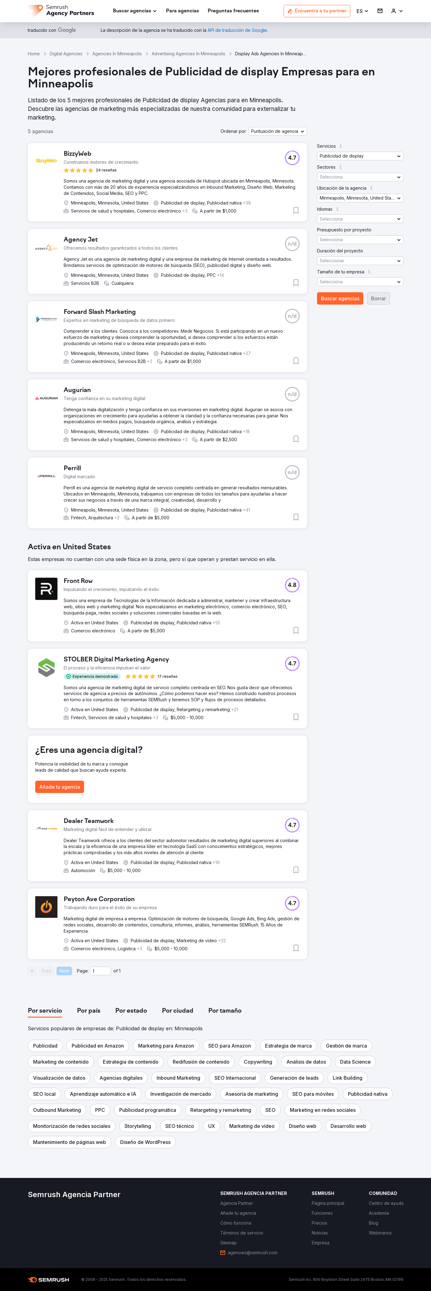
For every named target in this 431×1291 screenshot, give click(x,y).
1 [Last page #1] (119, 970)
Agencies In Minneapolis (117, 53)
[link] (182, 11)
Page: (83, 970)
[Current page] (100, 971)
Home (34, 53)
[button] (363, 11)
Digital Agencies (66, 53)
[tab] (45, 1011)
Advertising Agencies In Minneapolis (188, 53)
